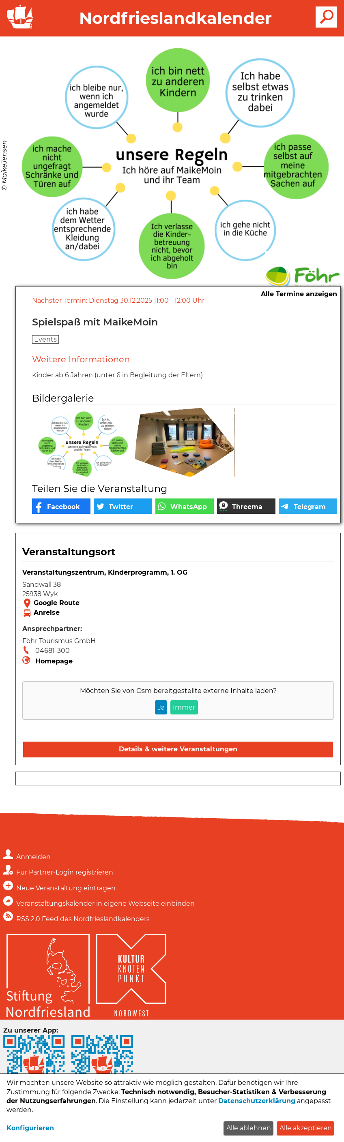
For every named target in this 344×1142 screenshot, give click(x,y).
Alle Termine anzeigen (299, 294)
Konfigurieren (30, 1128)
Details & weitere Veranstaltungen (178, 749)
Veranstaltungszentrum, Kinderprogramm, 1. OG (104, 572)
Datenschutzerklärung (256, 1101)
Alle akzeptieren (306, 1128)
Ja (161, 707)
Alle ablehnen (248, 1128)
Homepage (54, 661)
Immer (184, 707)
